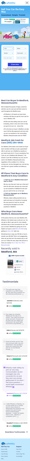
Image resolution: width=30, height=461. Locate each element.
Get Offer (15, 64)
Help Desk (18, 449)
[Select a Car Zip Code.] (8, 57)
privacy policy (22, 68)
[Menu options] (27, 2)
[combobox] (8, 48)
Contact (18, 451)
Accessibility (19, 456)
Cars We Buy (4, 454)
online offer (10, 231)
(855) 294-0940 (15, 142)
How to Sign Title (20, 454)
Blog (2, 458)
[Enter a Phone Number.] (21, 57)
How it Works (4, 456)
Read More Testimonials (16, 432)
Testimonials (4, 451)
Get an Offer (4, 449)
